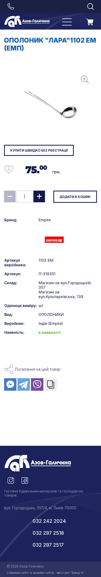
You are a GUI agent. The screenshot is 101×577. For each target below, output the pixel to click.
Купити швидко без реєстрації (39, 150)
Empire (45, 219)
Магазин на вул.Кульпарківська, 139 (61, 294)
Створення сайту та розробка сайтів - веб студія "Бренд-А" (45, 572)
